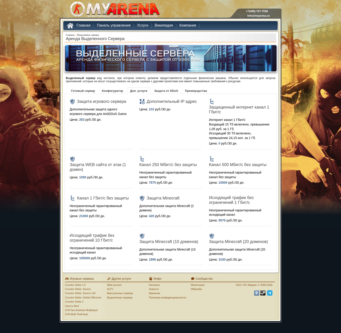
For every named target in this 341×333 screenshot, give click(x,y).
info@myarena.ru (258, 15)
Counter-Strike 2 (74, 301)
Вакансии (154, 293)
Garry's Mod (72, 306)
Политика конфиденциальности (167, 297)
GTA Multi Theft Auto (76, 314)
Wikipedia (196, 289)
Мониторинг (198, 285)
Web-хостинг (114, 285)
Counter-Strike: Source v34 (80, 293)
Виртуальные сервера (120, 293)
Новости (154, 289)
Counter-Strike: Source (78, 289)
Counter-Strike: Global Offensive (83, 297)
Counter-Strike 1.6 (75, 285)
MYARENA (114, 10)
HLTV (110, 289)
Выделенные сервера (88, 35)
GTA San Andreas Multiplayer (81, 310)
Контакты (154, 285)
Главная (70, 35)
